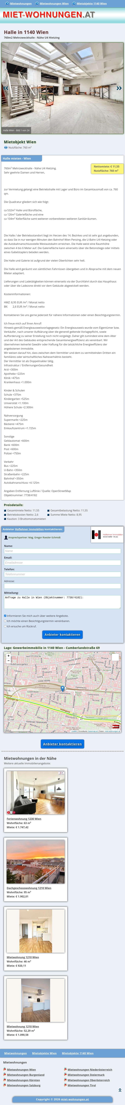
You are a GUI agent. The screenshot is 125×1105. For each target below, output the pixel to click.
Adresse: (9, 581)
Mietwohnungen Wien (54, 3)
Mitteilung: (11, 593)
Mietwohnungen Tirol (82, 1088)
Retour (5, 88)
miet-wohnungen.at (112, 734)
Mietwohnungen (21, 3)
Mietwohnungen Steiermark (86, 1077)
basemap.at (92, 734)
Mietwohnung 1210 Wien (23, 960)
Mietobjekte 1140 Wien (92, 3)
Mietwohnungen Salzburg (23, 1088)
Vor (119, 88)
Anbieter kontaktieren (62, 746)
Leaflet (74, 734)
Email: (8, 557)
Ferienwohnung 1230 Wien (24, 821)
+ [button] (8, 658)
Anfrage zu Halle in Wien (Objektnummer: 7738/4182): (62, 603)
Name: (8, 546)
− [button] (8, 663)
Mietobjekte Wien (44, 1056)
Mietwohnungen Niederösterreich (90, 1072)
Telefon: (9, 569)
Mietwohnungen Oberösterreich (89, 1083)
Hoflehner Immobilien (29, 529)
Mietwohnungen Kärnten (23, 1083)
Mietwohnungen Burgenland (25, 1077)
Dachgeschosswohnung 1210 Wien (29, 890)
